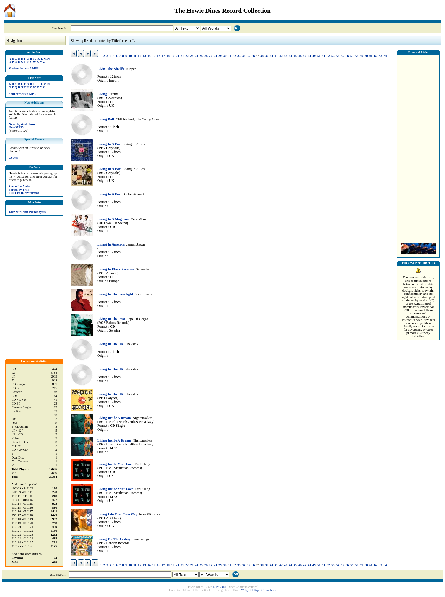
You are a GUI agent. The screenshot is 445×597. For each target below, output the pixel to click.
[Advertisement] (418, 147)
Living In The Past (111, 319)
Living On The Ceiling (113, 539)
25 (201, 56)
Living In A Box (109, 144)
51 (323, 56)
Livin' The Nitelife (111, 69)
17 (163, 56)
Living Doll (105, 119)
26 (206, 56)
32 (234, 56)
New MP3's (16, 127)
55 (342, 56)
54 (337, 56)
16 (158, 56)
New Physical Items (22, 124)
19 (172, 56)
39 (266, 56)
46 (300, 56)
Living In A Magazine (113, 219)
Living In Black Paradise (115, 269)
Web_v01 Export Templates (258, 590)
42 (281, 56)
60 (366, 56)
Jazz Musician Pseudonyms (27, 212)
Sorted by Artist (20, 186)
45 (295, 56)
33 (239, 56)
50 (318, 56)
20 (177, 56)
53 (333, 56)
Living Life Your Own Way (117, 514)
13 (144, 56)
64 (385, 56)
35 (248, 56)
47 (304, 56)
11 (134, 56)
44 (290, 56)
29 (220, 56)
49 (314, 56)
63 (380, 56)
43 (285, 56)
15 (153, 56)
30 (225, 56)
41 (276, 56)
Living (102, 94)
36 (253, 56)
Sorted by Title (19, 189)
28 (215, 56)
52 (328, 56)
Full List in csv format (24, 193)
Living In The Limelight (115, 294)
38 (262, 56)
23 (191, 56)
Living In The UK (110, 344)
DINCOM (219, 586)
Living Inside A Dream (114, 418)
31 (229, 56)
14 (149, 56)
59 (361, 56)
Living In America (111, 244)
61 (371, 56)
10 (130, 56)
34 (243, 56)
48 (309, 56)
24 (196, 56)
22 (187, 56)
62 (375, 56)
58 (356, 56)
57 (352, 56)
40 (271, 56)
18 (168, 56)
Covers (13, 157)
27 (210, 56)
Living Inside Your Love (115, 464)
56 (347, 56)
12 (139, 56)
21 (182, 56)
